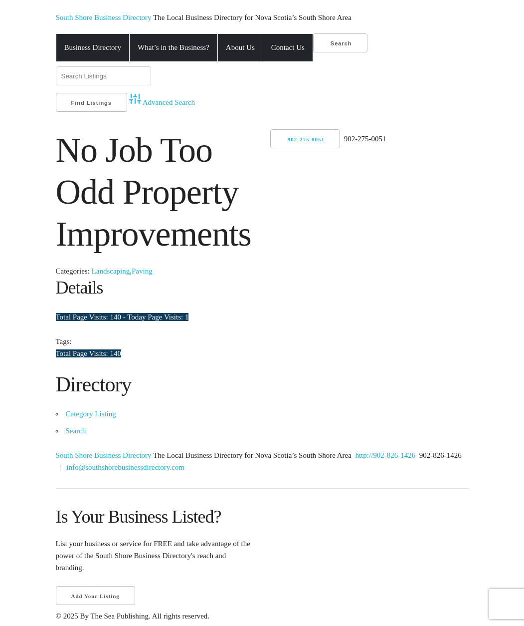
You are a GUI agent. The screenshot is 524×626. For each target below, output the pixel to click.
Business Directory (93, 47)
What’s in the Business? (173, 47)
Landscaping (111, 271)
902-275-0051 (306, 139)
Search (340, 43)
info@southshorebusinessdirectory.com (125, 467)
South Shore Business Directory (105, 17)
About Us (240, 47)
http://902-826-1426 (384, 455)
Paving (142, 271)
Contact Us (288, 47)
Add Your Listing (95, 596)
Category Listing (91, 414)
